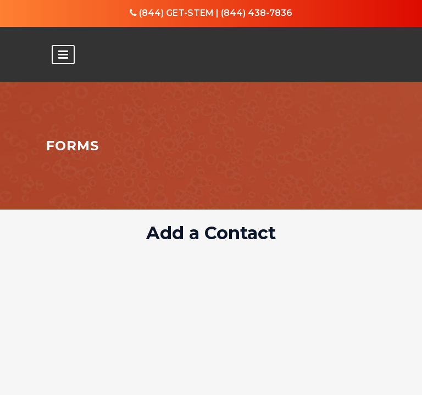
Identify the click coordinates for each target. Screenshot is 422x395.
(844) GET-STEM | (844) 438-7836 (211, 13)
